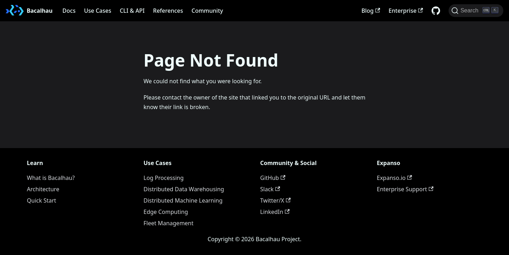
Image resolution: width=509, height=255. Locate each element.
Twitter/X (275, 200)
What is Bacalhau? (51, 178)
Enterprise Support (405, 189)
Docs (69, 11)
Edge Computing (166, 212)
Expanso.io (394, 178)
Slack (270, 189)
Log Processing (164, 178)
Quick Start (41, 200)
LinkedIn (274, 212)
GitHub (272, 178)
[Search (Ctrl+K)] (476, 10)
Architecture (43, 189)
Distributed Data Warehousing (184, 189)
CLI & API (132, 11)
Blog (371, 11)
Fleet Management (168, 223)
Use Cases (97, 11)
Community (207, 11)
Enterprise (405, 11)
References (168, 11)
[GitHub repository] (435, 10)
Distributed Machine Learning (183, 200)
